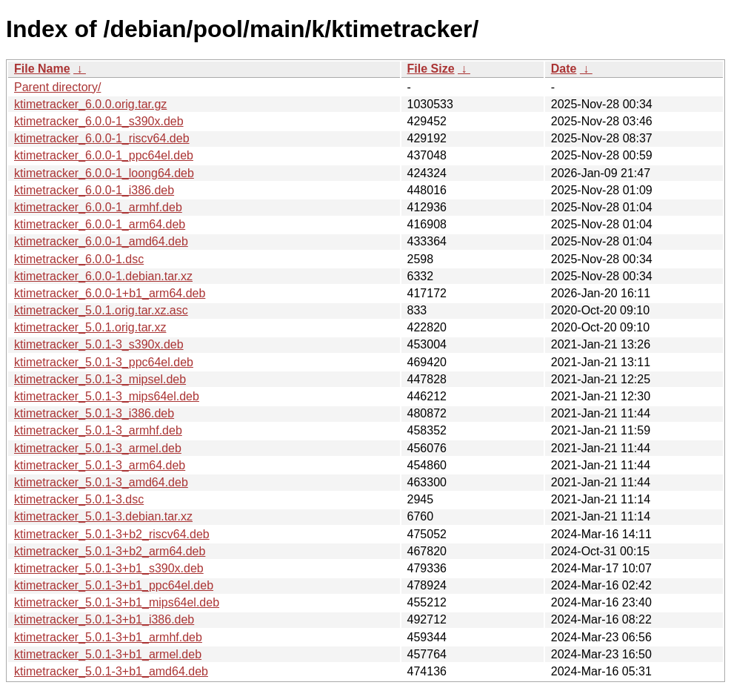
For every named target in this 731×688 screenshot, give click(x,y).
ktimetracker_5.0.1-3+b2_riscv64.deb (112, 534)
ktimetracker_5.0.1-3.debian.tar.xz (103, 516)
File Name (42, 68)
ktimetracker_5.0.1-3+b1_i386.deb (104, 619)
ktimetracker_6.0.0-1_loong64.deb (104, 173)
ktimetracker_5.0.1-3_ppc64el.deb (103, 362)
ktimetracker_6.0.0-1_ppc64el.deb (103, 155)
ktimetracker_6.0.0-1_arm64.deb (99, 224)
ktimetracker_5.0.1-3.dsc (79, 499)
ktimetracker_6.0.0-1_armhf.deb (98, 207)
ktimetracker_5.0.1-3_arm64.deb (99, 465)
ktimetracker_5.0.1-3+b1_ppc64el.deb (113, 585)
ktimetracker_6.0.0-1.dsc (79, 259)
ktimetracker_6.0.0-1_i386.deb (94, 190)
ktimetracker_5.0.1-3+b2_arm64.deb (109, 551)
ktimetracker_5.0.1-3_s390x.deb (99, 344)
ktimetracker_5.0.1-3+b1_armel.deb (107, 654)
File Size (431, 68)
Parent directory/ (57, 87)
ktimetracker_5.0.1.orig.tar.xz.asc (101, 310)
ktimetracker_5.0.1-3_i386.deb (94, 413)
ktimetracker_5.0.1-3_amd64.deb (101, 482)
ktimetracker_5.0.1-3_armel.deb (97, 448)
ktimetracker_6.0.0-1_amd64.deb (101, 241)
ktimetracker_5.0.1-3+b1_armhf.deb (108, 637)
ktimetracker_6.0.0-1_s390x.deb (99, 121)
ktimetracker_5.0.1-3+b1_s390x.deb (109, 568)
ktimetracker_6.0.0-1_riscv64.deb (102, 138)
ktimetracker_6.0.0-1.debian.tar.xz (103, 276)
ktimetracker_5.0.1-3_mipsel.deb (100, 379)
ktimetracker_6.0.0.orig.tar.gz (90, 104)
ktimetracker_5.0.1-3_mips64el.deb (106, 396)
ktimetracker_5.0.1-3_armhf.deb (98, 430)
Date (564, 68)
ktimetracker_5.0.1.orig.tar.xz (90, 327)
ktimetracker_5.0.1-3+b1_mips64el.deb (116, 602)
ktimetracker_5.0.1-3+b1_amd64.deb (111, 671)
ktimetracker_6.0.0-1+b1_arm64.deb (109, 293)
